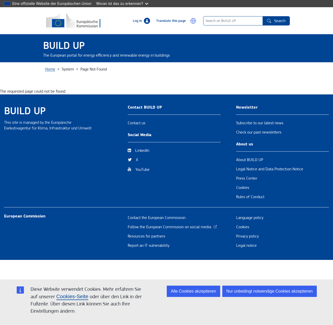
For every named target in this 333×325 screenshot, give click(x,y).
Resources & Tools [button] (166, 71)
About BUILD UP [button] (62, 71)
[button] (193, 21)
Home (50, 87)
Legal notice (246, 263)
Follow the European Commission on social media (172, 245)
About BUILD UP (249, 177)
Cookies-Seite (72, 296)
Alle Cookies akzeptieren (193, 291)
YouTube (142, 187)
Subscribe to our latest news (259, 141)
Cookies (242, 205)
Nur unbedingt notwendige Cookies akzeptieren (269, 291)
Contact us (136, 141)
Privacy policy (247, 254)
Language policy (249, 235)
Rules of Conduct (250, 214)
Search (276, 20)
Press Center (246, 196)
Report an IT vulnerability (148, 263)
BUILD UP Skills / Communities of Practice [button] (230, 71)
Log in (137, 21)
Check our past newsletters (258, 150)
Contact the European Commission (157, 235)
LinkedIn (142, 168)
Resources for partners (146, 254)
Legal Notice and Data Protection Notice (269, 187)
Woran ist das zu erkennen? (122, 3)
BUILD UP (64, 45)
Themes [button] (132, 71)
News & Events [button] (101, 71)
